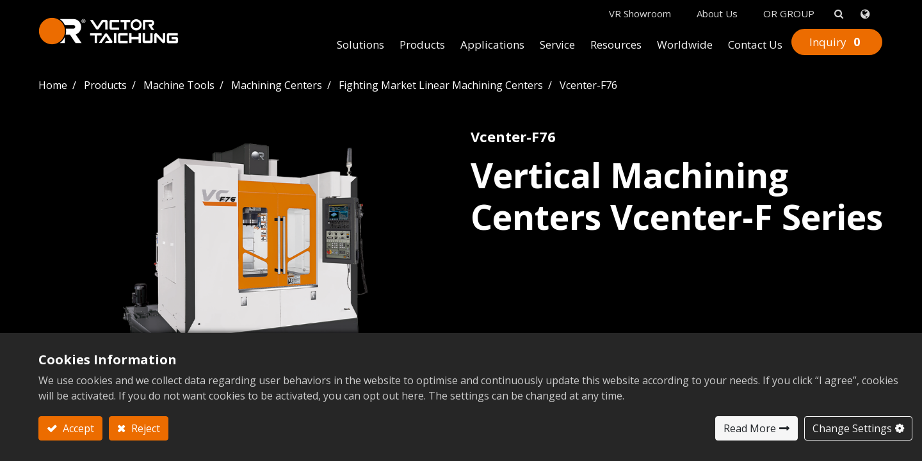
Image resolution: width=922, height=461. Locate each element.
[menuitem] (360, 45)
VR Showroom (640, 13)
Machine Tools (178, 85)
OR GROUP (788, 13)
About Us (717, 13)
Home (52, 85)
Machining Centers (276, 85)
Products (105, 85)
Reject (144, 428)
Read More (750, 428)
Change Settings (852, 428)
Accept (77, 428)
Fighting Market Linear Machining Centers (441, 85)
